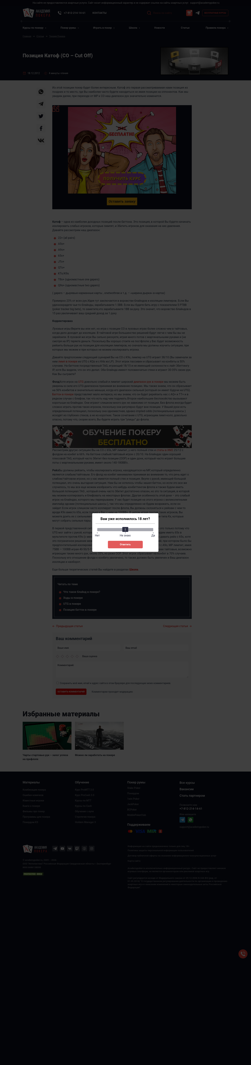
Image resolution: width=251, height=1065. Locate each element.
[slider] (125, 529)
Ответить (125, 544)
